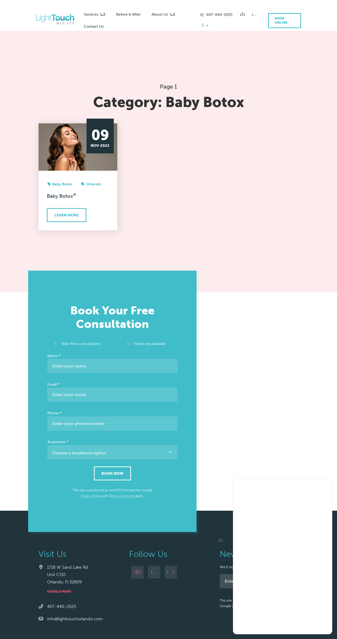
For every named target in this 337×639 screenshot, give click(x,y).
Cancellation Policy (80, 626)
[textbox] (112, 422)
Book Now (112, 442)
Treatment (57, 411)
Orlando (93, 153)
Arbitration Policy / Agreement (123, 626)
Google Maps (59, 561)
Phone (54, 382)
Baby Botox (62, 153)
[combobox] (112, 421)
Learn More (66, 184)
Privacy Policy (91, 465)
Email (53, 353)
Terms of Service (121, 465)
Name (53, 325)
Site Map (159, 626)
